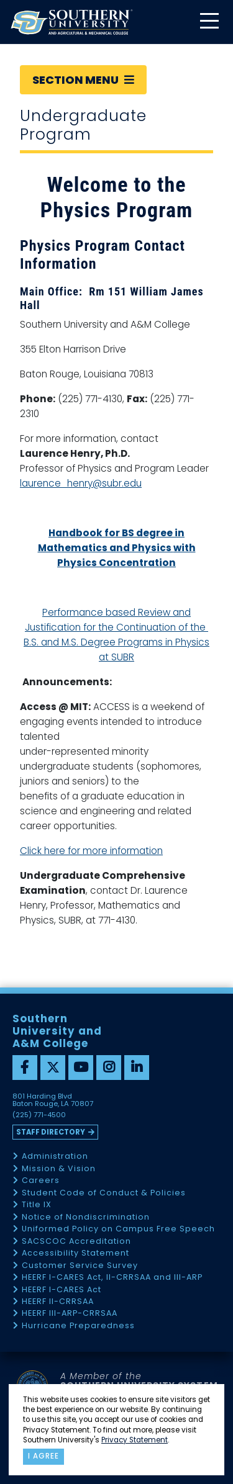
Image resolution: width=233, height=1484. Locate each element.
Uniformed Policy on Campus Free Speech (118, 1229)
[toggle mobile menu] (209, 22)
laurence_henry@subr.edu (81, 483)
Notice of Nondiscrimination (86, 1217)
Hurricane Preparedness (78, 1326)
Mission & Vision (59, 1169)
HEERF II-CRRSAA (58, 1301)
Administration (55, 1156)
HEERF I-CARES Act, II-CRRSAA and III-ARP (112, 1277)
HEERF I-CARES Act (61, 1290)
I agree (43, 1456)
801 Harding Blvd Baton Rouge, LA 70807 (52, 1100)
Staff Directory (50, 1132)
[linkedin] (136, 1067)
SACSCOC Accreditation (76, 1241)
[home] (71, 22)
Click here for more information (91, 850)
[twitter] (52, 1067)
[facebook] (24, 1067)
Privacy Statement (134, 1440)
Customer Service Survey (80, 1265)
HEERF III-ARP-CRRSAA (69, 1313)
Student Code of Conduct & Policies (104, 1193)
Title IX (37, 1205)
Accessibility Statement (75, 1253)
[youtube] (80, 1067)
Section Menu (83, 80)
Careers (41, 1180)
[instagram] (108, 1067)
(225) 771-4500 (39, 1115)
